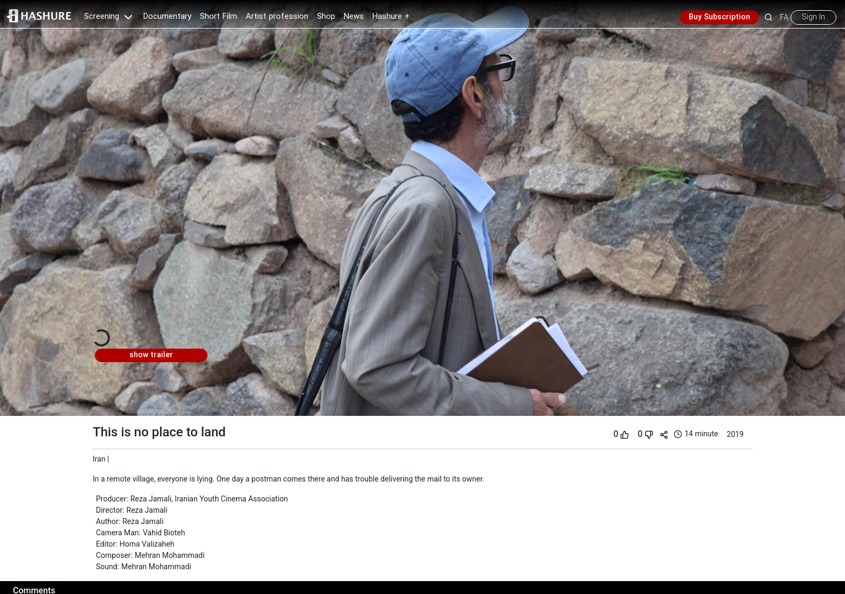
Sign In (813, 17)
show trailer (151, 355)
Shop (326, 16)
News (354, 16)
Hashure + (391, 16)
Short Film (218, 16)
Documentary (167, 16)
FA (784, 17)
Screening (109, 16)
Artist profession (277, 16)
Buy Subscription (719, 17)
